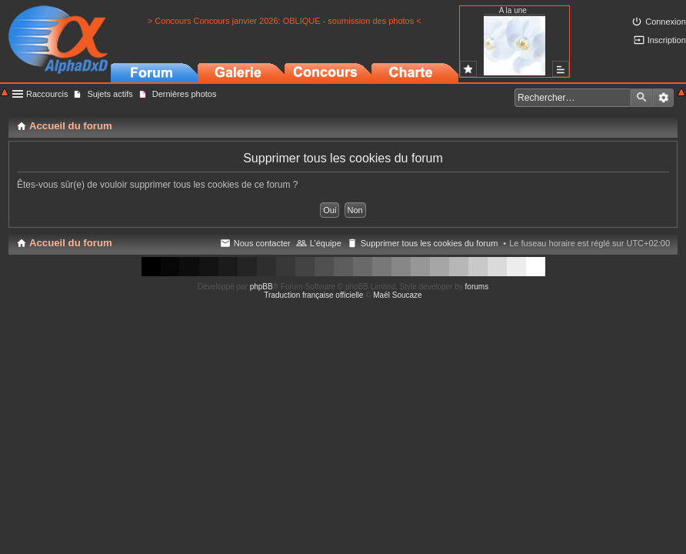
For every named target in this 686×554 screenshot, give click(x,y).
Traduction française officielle (313, 295)
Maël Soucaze (397, 295)
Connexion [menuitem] (665, 21)
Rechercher (641, 97)
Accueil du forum (70, 243)
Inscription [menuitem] (667, 40)
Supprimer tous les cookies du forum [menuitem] (429, 243)
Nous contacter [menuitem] (262, 243)
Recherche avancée (663, 97)
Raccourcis (47, 93)
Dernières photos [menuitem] (184, 93)
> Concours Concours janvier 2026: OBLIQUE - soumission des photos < (284, 20)
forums (477, 286)
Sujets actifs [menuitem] (109, 93)
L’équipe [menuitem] (325, 243)
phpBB (261, 286)
